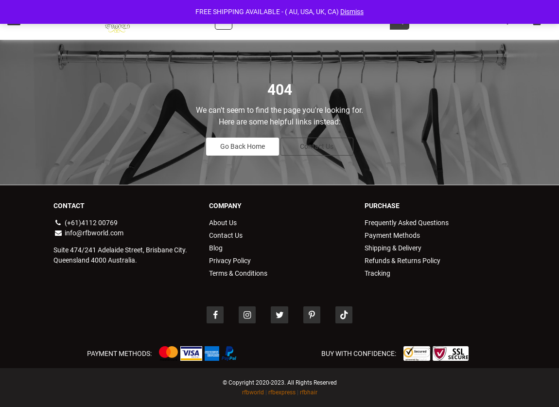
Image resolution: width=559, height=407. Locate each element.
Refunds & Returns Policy (402, 261)
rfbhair (308, 392)
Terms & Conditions (238, 273)
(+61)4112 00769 (85, 223)
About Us (223, 223)
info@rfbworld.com (88, 233)
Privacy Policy (230, 261)
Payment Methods (392, 235)
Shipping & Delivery (393, 248)
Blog (216, 248)
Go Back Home (242, 146)
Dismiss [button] (352, 12)
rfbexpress (282, 392)
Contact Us (316, 146)
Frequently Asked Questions (407, 223)
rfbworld (253, 392)
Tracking (377, 273)
